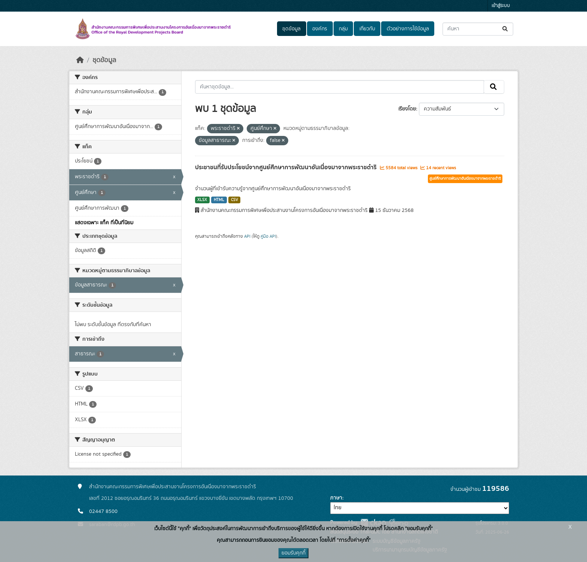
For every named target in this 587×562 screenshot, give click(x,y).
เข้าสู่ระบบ (501, 5)
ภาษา (336, 498)
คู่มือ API (268, 236)
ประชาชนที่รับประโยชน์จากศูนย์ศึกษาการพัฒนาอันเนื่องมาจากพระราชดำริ (286, 167)
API (247, 236)
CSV (234, 200)
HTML (219, 200)
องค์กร (319, 29)
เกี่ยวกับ (367, 29)
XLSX (202, 200)
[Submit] (506, 29)
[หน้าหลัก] (80, 60)
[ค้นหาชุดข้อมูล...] (477, 29)
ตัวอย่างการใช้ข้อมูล (408, 29)
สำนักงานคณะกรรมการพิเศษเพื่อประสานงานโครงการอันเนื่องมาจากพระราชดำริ (172, 486)
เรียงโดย (407, 109)
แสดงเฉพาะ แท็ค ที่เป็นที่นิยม (104, 223)
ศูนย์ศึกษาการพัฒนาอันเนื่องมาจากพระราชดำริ (465, 178)
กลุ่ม (343, 29)
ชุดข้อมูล (291, 29)
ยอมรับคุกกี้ (293, 553)
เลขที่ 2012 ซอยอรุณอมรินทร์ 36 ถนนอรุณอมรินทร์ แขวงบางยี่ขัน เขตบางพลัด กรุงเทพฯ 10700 (191, 498)
